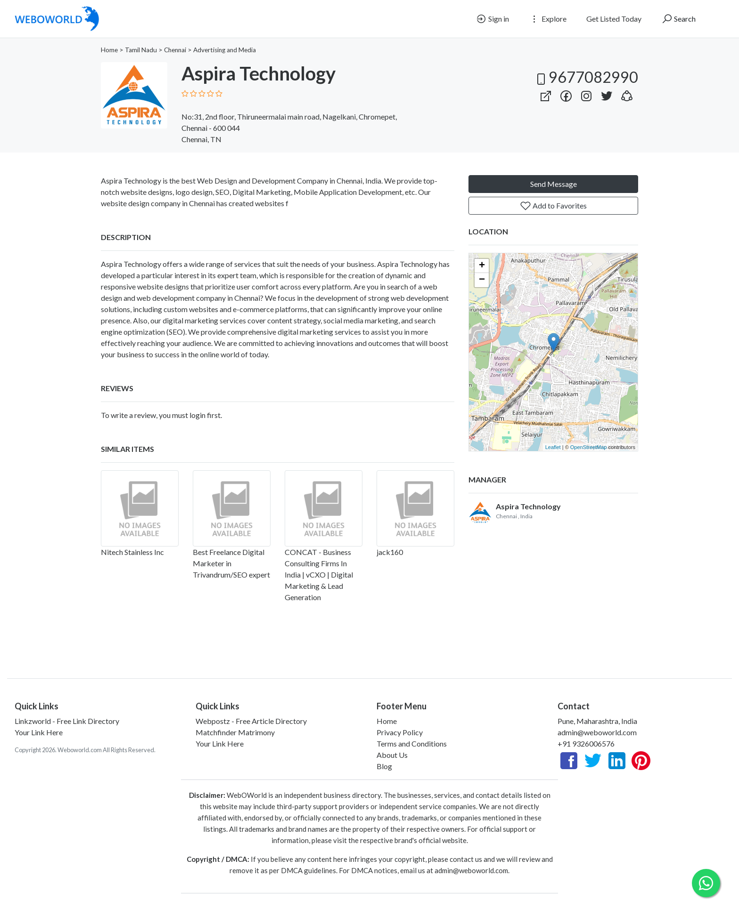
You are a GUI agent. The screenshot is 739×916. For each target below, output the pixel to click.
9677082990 (586, 77)
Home (109, 50)
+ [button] (482, 266)
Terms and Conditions (412, 743)
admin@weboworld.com (597, 732)
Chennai (175, 50)
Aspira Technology (131, 263)
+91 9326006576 (586, 743)
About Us (392, 754)
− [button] (482, 280)
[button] (626, 93)
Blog (384, 766)
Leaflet (553, 447)
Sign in (492, 18)
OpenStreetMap (588, 447)
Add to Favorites (553, 205)
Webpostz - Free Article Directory (251, 720)
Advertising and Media (224, 50)
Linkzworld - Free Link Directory (67, 720)
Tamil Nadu (141, 50)
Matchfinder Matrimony (235, 732)
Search (678, 18)
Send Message (553, 183)
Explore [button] (548, 18)
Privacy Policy (400, 732)
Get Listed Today (613, 18)
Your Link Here (39, 732)
